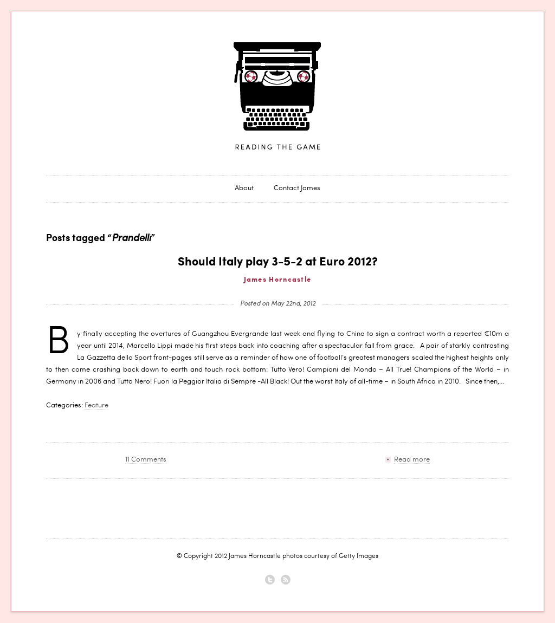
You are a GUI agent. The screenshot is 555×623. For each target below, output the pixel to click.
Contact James (297, 189)
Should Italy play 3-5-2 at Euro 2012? (278, 262)
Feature (96, 406)
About (244, 189)
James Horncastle (277, 96)
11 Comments (145, 460)
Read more (412, 461)
